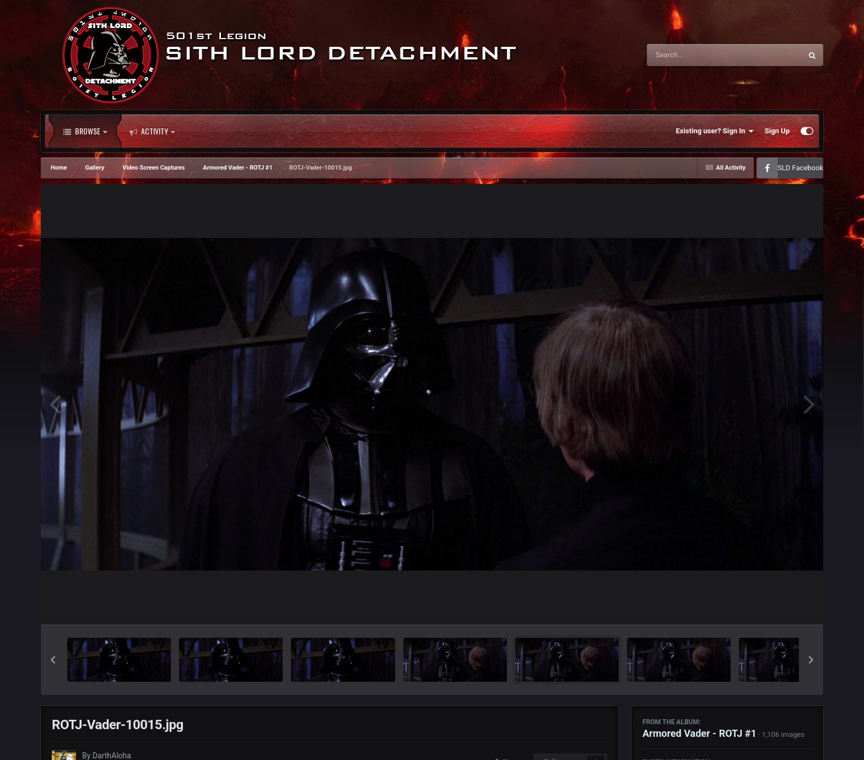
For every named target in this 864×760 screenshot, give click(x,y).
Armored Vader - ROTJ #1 (699, 733)
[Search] (696, 55)
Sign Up (777, 131)
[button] (53, 660)
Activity (152, 131)
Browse (85, 131)
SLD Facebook (800, 168)
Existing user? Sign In (715, 131)
